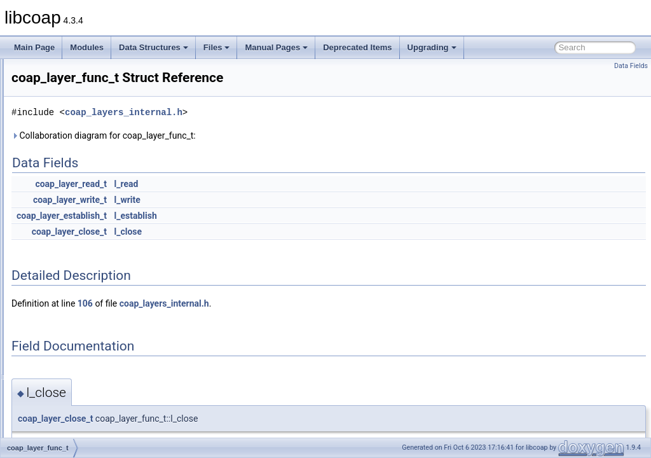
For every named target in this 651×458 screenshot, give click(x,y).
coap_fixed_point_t (74, 212)
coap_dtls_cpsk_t (71, 128)
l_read (285, 184)
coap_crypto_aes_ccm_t (83, 72)
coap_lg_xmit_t (67, 310)
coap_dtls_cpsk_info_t (80, 114)
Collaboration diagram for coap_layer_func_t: (262, 135)
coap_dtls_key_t (69, 142)
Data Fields (631, 66)
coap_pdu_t (62, 422)
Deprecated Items (357, 47)
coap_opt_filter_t (70, 324)
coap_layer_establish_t (220, 216)
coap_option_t (66, 366)
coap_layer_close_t (228, 231)
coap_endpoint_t (70, 198)
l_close (287, 231)
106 (244, 303)
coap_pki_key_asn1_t (79, 436)
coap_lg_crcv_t (67, 268)
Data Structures (153, 47)
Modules (87, 47)
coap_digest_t (66, 100)
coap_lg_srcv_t (67, 296)
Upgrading (432, 47)
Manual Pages (276, 47)
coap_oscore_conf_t (76, 394)
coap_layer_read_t (230, 184)
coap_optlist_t (65, 380)
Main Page (34, 47)
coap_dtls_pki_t (68, 156)
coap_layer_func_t (73, 254)
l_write (286, 200)
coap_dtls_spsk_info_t (80, 170)
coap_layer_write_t (229, 200)
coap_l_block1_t (69, 226)
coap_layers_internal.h (282, 112)
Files (216, 47)
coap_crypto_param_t (79, 86)
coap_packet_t (67, 408)
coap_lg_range (67, 282)
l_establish (294, 216)
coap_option (62, 352)
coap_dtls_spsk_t (71, 184)
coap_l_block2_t (69, 240)
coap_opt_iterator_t (74, 338)
